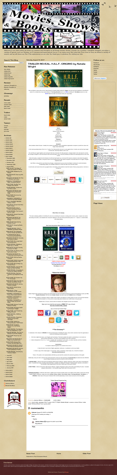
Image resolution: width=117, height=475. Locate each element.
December (9, 158)
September (10, 164)
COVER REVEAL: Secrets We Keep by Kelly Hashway (14, 267)
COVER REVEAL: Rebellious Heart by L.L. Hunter (14, 245)
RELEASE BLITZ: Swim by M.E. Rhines (14, 175)
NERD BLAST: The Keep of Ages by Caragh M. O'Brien (14, 169)
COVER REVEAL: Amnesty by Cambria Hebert (14, 352)
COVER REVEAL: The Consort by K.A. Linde (14, 212)
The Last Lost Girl (102, 181)
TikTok (95, 70)
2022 (8, 146)
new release (7, 69)
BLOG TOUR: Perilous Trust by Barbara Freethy (14, 305)
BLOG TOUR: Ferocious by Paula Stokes (13, 195)
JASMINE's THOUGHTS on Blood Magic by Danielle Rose (13, 301)
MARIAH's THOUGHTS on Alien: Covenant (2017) (13, 181)
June (8, 357)
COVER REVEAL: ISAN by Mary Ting (13, 314)
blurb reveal (7, 108)
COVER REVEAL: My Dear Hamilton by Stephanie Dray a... (14, 274)
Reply (33, 416)
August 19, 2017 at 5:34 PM (45, 412)
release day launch (9, 78)
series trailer (7, 118)
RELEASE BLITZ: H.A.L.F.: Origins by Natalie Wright (13, 208)
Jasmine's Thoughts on (10, 85)
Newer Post (30, 453)
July (8, 355)
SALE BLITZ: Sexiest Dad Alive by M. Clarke (14, 205)
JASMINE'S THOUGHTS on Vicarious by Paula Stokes (14, 199)
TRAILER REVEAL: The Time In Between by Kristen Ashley (14, 333)
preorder (6, 129)
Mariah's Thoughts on (10, 87)
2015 (7, 372)
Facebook (96, 62)
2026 (8, 138)
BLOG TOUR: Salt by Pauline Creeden (14, 258)
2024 (8, 142)
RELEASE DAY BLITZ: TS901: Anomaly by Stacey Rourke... (14, 346)
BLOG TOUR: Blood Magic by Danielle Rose (14, 264)
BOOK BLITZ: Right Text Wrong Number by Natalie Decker (14, 281)
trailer (5, 117)
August (9, 166)
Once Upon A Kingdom (103, 166)
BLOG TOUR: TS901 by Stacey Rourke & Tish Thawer (14, 322)
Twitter (95, 74)
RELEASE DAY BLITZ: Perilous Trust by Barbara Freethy (14, 349)
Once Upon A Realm (102, 153)
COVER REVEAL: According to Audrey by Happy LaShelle (14, 270)
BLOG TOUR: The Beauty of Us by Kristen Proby (14, 251)
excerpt (6, 125)
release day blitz (8, 76)
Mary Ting (101, 154)
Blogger (67, 472)
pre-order (6, 131)
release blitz (7, 71)
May (8, 359)
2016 (7, 370)
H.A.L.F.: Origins (56, 402)
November (9, 160)
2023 (8, 144)
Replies (35, 419)
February (9, 365)
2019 (7, 152)
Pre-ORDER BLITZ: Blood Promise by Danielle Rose (13, 235)
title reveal (7, 106)
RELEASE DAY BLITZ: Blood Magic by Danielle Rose (14, 339)
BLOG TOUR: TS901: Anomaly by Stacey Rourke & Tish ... (14, 261)
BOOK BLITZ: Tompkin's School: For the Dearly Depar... (13, 326)
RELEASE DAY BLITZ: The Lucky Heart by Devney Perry (14, 254)
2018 (7, 154)
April (8, 361)
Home (59, 453)
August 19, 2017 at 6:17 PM (54, 421)
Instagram (96, 66)
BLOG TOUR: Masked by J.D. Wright (14, 172)
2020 (8, 150)
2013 (7, 376)
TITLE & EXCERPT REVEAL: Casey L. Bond (14, 202)
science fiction (78, 402)
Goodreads (97, 64)
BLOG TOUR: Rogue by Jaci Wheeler (13, 336)
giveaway (41, 402)
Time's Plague (100, 132)
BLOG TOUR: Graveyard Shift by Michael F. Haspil (14, 308)
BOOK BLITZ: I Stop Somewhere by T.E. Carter (13, 291)
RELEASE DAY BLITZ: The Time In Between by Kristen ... (14, 178)
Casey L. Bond (102, 182)
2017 (7, 156)
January (9, 367)
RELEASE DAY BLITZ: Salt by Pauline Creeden (14, 284)
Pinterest (96, 68)
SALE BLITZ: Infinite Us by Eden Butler (13, 288)
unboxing (6, 89)
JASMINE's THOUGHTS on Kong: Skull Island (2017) (13, 294)
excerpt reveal (7, 104)
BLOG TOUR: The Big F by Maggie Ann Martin (13, 185)
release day (7, 75)
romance (71, 402)
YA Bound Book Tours (38, 403)
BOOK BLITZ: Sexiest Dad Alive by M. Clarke (14, 215)
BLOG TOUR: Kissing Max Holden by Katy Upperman (14, 342)
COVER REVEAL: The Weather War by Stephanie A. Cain (14, 330)
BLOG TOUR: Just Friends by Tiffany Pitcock (14, 311)
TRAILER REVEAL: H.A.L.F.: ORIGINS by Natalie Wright (14, 229)
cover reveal (7, 102)
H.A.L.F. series (47, 402)
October (9, 162)
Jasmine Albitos (39, 421)
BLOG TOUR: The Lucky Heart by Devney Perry (14, 242)
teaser (5, 127)
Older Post (87, 453)
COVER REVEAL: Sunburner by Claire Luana (14, 188)
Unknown (34, 412)
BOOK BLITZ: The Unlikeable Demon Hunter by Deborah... (14, 232)
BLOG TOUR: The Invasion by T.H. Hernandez (14, 278)
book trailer (35, 402)
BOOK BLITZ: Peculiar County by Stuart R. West (14, 248)
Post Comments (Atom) (40, 456)
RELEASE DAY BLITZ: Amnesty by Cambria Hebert (14, 238)
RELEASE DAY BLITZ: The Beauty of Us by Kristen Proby (13, 218)
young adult (47, 403)
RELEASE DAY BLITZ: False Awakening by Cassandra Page (13, 192)
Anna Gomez (101, 148)
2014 (7, 374)
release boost (7, 73)
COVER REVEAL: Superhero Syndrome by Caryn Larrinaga (14, 318)
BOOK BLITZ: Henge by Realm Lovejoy (14, 226)
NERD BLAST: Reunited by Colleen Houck (13, 222)
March (9, 363)
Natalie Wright (65, 402)
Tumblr (95, 72)
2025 (8, 140)
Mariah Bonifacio (10, 385)
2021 (7, 148)
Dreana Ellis (101, 133)
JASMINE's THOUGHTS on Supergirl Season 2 (13, 297)
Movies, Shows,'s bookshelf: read (105, 131)
